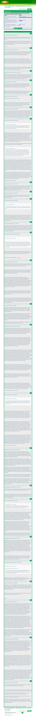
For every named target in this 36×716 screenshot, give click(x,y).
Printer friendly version (9, 715)
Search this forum (8, 714)
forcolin (5, 35)
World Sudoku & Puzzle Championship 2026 (18, 4)
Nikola (5, 582)
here (23, 263)
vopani (5, 96)
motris (5, 120)
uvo (5, 305)
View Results (20, 28)
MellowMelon (6, 326)
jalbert (5, 193)
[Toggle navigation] (33, 2)
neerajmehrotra (7, 562)
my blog (10, 293)
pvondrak (6, 223)
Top (30, 33)
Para (5, 601)
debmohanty (6, 234)
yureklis (5, 49)
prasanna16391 (7, 487)
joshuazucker (6, 72)
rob (5, 81)
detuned (5, 108)
